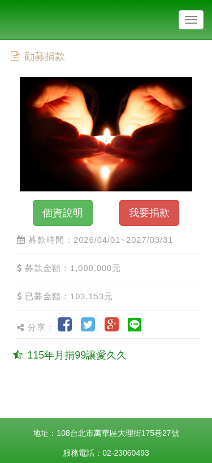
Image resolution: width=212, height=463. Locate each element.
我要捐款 (149, 213)
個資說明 (62, 213)
